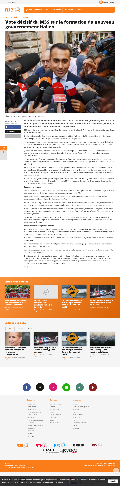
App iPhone (80, 387)
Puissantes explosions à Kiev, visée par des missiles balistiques (101, 349)
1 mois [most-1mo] (30, 329)
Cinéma (52, 406)
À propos (75, 404)
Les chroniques (32, 406)
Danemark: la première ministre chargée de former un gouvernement (15, 350)
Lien (8, 136)
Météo (52, 412)
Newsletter (76, 428)
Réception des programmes (81, 406)
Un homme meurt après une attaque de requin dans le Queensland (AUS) (72, 303)
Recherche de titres (34, 409)
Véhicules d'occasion (56, 404)
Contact (75, 425)
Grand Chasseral (33, 414)
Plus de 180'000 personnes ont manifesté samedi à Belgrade (43, 303)
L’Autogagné (31, 428)
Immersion (31, 417)
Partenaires (76, 417)
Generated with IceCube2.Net (106, 465)
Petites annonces (55, 414)
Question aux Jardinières (35, 425)
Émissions (57, 9)
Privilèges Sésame (55, 409)
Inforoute (53, 417)
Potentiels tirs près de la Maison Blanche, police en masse (101, 302)
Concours (30, 436)
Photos (47, 9)
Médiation (76, 420)
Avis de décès (54, 422)
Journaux (38, 9)
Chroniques (68, 9)
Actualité (15, 17)
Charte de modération (80, 422)
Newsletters (66, 387)
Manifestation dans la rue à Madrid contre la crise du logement (15, 302)
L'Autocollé (31, 430)
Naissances (31, 422)
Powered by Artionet (90, 465)
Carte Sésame (77, 409)
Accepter (113, 481)
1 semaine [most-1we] (20, 329)
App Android (93, 387)
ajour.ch (28, 9)
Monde (25, 17)
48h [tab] (10, 329)
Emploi (52, 420)
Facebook (27, 387)
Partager (10, 127)
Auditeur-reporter (106, 2)
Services (79, 9)
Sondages (30, 433)
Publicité (75, 412)
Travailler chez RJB (78, 414)
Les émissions (32, 404)
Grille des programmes (35, 412)
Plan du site (30, 467)
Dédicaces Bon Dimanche (35, 420)
